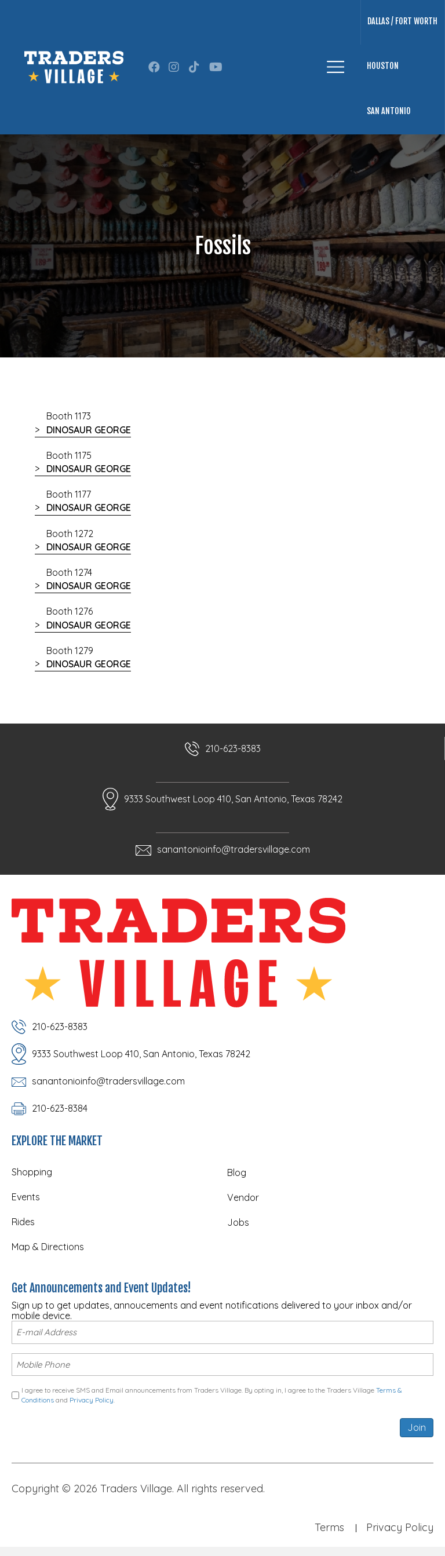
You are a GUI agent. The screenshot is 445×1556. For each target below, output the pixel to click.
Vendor (243, 1197)
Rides (23, 1222)
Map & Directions (48, 1246)
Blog (236, 1172)
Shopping (32, 1172)
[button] (154, 67)
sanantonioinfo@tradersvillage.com (233, 849)
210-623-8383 (233, 748)
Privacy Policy (92, 1397)
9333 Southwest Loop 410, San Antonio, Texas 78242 (233, 799)
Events (26, 1197)
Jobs (238, 1222)
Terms (329, 1525)
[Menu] (335, 67)
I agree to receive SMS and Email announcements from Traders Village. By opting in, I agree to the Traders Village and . (211, 1392)
